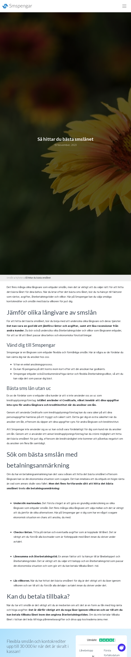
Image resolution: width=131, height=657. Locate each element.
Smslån (10, 278)
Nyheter (19, 278)
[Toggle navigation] (124, 6)
